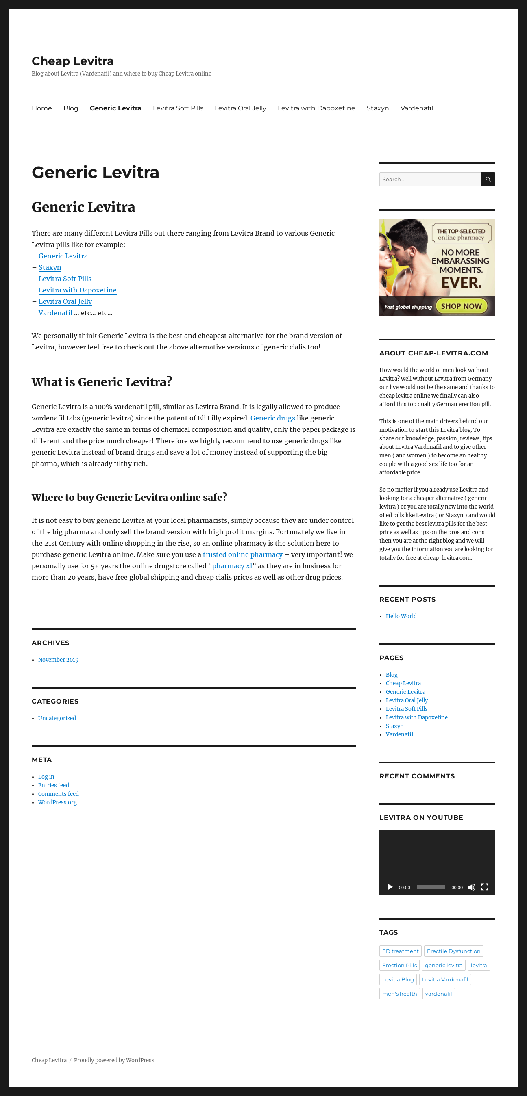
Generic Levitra (116, 108)
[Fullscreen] (485, 887)
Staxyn (378, 108)
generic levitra (444, 965)
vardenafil (438, 993)
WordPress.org (57, 802)
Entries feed (53, 785)
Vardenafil (417, 108)
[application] (437, 862)
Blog (70, 108)
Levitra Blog (398, 979)
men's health (399, 993)
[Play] (390, 887)
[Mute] (472, 887)
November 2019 (58, 659)
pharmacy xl (232, 566)
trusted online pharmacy (243, 554)
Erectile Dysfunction (454, 951)
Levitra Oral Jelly (240, 108)
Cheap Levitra (73, 61)
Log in (46, 776)
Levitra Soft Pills (178, 108)
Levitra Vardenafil (445, 979)
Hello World (401, 616)
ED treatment (400, 951)
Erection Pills (399, 965)
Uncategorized (57, 718)
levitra (479, 965)
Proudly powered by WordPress (114, 1060)
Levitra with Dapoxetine (316, 108)
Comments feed (58, 794)
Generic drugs (272, 418)
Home (42, 108)
